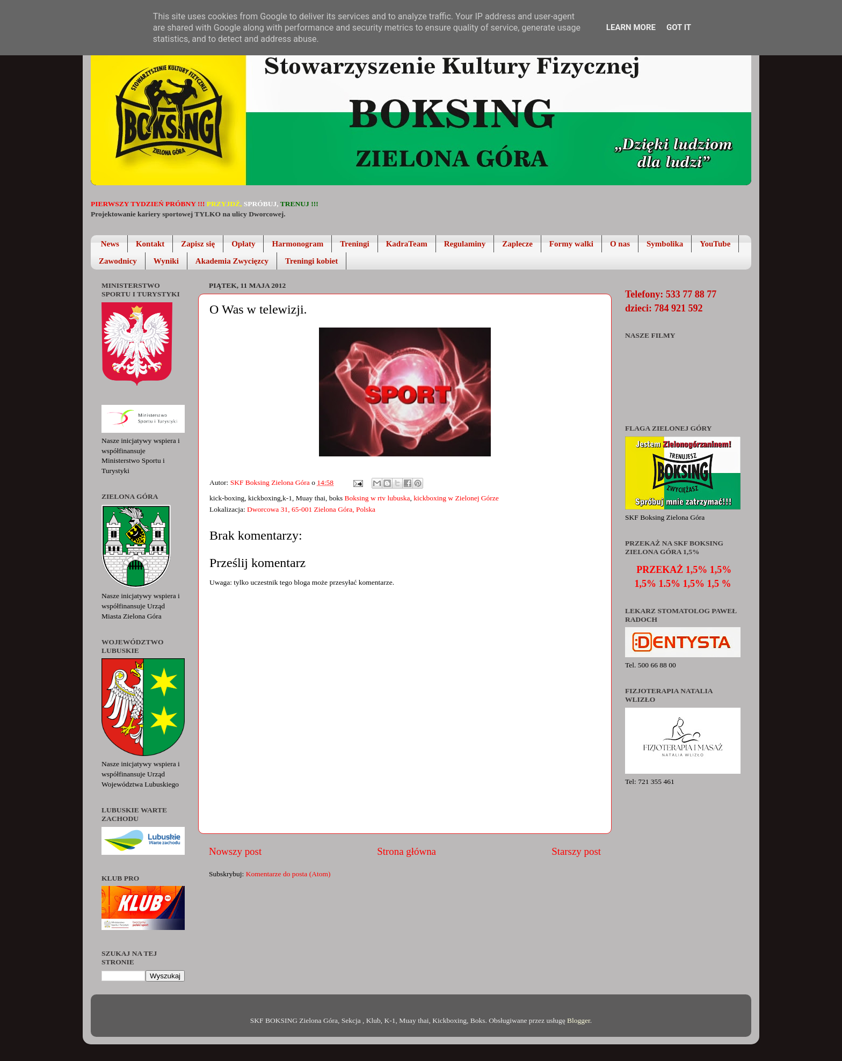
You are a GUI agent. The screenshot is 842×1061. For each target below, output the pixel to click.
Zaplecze (517, 243)
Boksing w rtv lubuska (377, 498)
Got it (678, 27)
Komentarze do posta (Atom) (288, 874)
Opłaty (243, 243)
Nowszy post (235, 851)
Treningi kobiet (311, 261)
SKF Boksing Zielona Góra (271, 482)
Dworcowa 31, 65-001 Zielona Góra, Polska (311, 509)
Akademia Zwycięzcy (231, 261)
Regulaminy (465, 243)
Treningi (354, 243)
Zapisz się (198, 243)
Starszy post (576, 851)
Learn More (631, 27)
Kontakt (150, 243)
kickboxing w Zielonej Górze (456, 498)
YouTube (715, 243)
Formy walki (571, 243)
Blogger (578, 1020)
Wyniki (166, 261)
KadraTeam (406, 243)
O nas (620, 243)
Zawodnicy (118, 261)
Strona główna (406, 851)
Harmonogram (297, 243)
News (110, 243)
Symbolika (665, 243)
